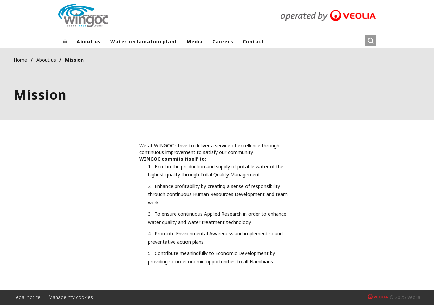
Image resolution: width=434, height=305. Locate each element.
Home (20, 60)
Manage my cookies (70, 297)
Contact (253, 41)
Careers (222, 41)
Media (194, 41)
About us (89, 41)
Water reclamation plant (143, 41)
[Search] (370, 40)
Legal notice (27, 297)
